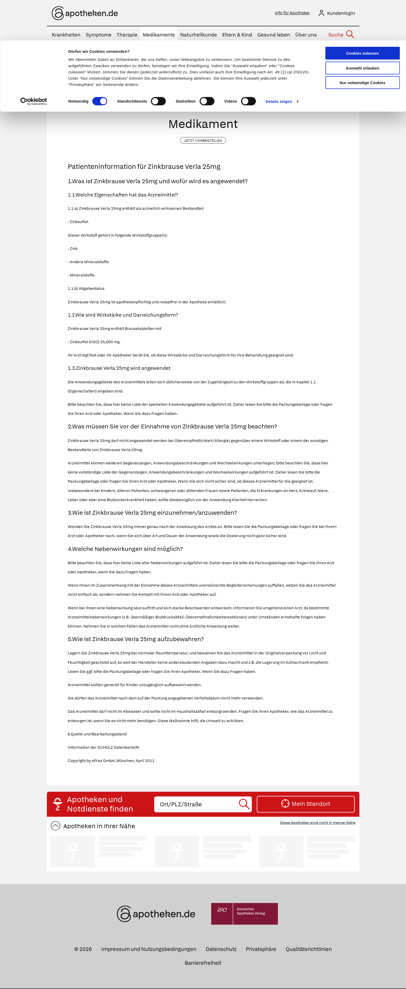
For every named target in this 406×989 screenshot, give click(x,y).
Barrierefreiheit (203, 963)
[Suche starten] (282, 94)
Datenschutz (221, 950)
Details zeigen (279, 61)
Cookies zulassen (362, 12)
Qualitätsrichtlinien (309, 950)
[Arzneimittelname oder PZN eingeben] (203, 94)
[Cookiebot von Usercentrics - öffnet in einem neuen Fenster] (34, 61)
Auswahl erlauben (362, 27)
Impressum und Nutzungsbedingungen (148, 950)
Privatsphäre (261, 950)
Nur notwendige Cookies (362, 42)
